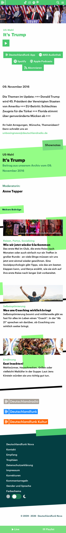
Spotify (20, 61)
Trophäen (12, 459)
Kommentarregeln (17, 480)
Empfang (11, 454)
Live (16, 529)
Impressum (13, 470)
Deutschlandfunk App (20, 54)
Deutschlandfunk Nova (20, 444)
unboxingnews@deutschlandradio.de (25, 132)
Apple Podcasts (41, 61)
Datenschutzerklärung (19, 465)
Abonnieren (33, 67)
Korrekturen (13, 475)
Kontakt (11, 449)
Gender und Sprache (18, 485)
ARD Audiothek (50, 54)
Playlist (50, 529)
